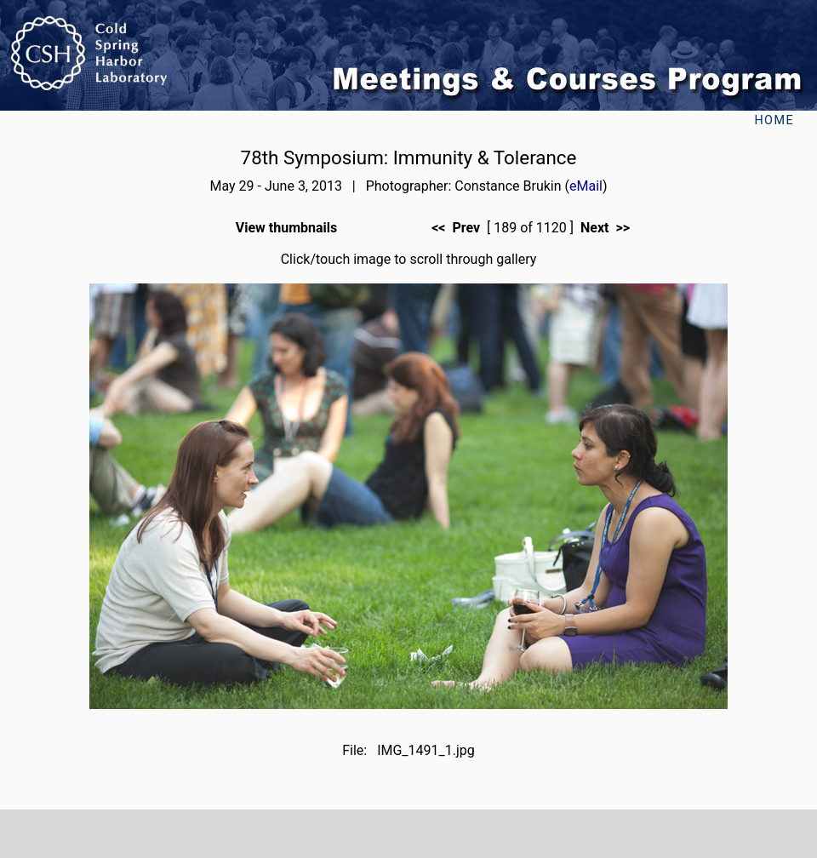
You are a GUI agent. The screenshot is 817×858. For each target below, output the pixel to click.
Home (774, 120)
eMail (586, 186)
